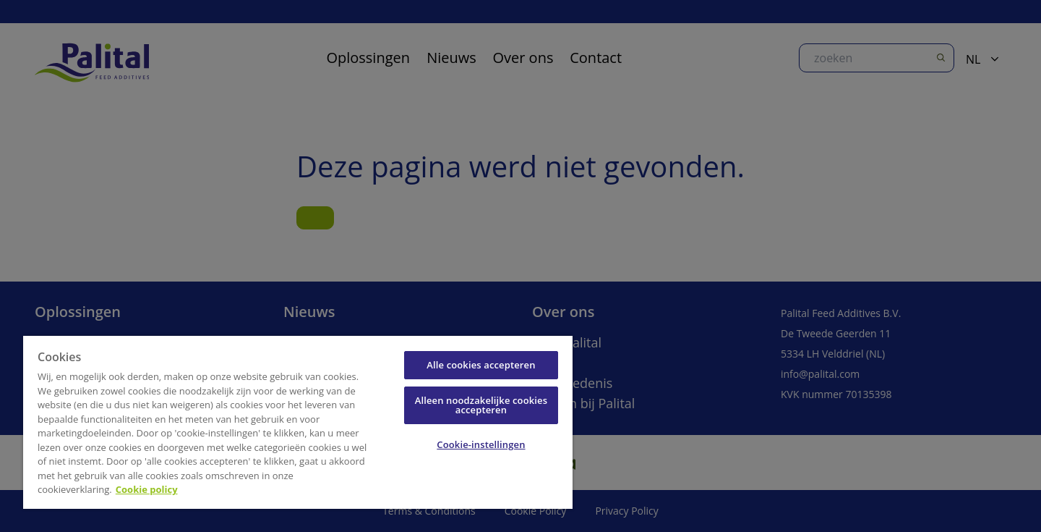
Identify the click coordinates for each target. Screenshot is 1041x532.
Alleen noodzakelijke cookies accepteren (481, 405)
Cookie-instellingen (481, 444)
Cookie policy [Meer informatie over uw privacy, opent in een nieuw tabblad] (147, 489)
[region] (298, 422)
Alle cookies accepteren (481, 364)
